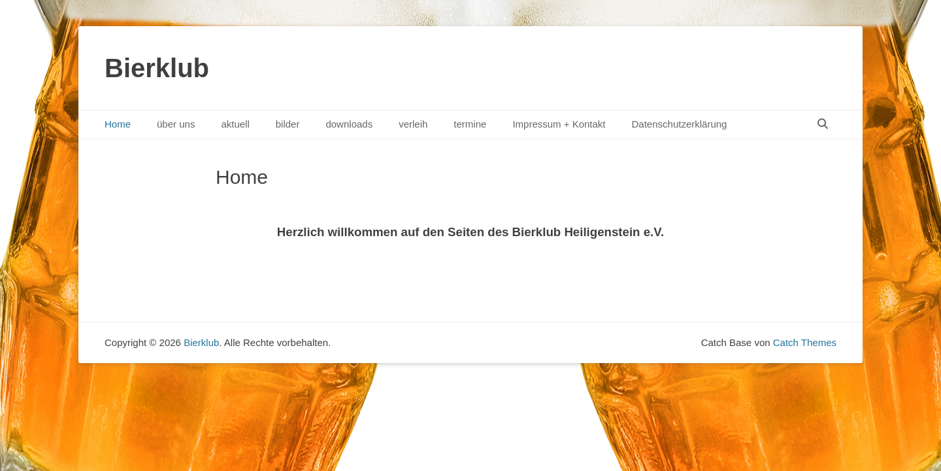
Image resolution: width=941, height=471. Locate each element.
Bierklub (157, 68)
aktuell (235, 124)
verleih (413, 124)
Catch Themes (804, 342)
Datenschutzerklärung (679, 124)
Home (118, 124)
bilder (288, 124)
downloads (348, 124)
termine (470, 124)
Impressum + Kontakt (558, 124)
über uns (176, 124)
